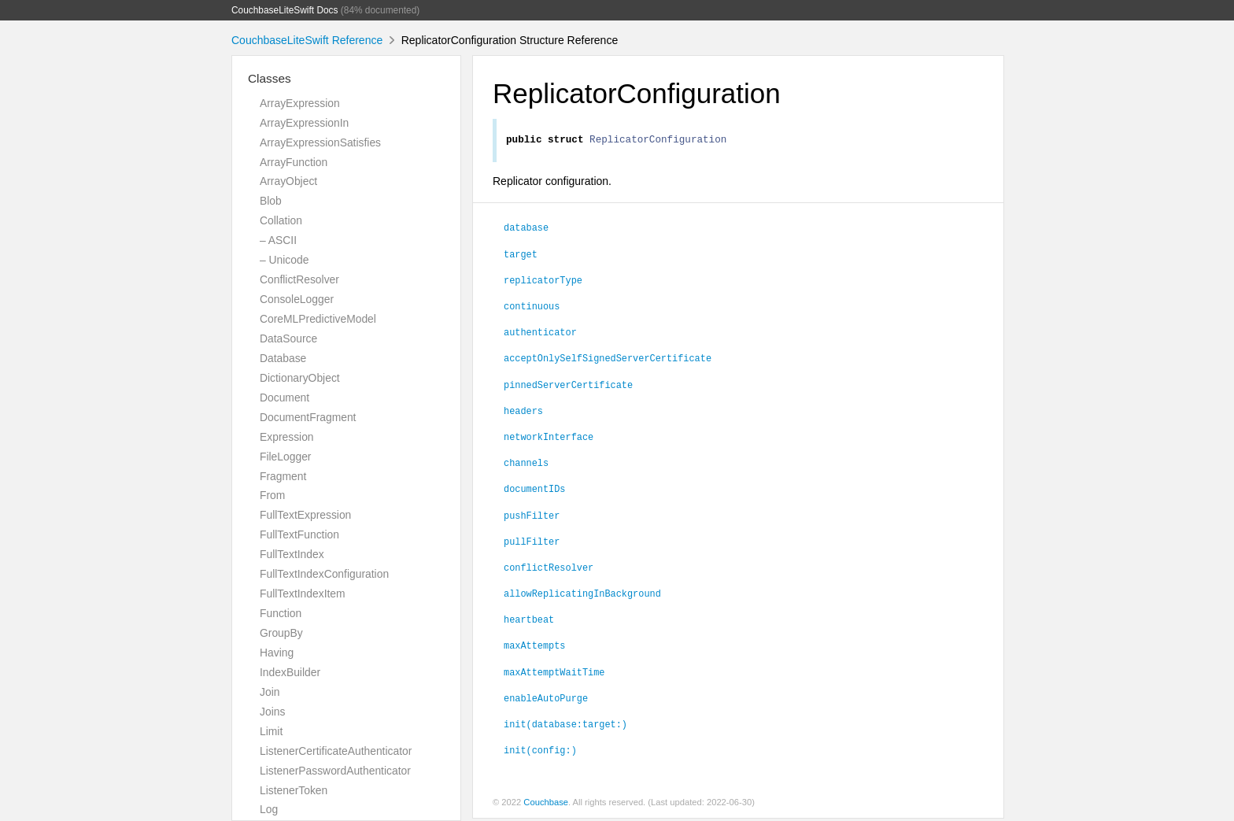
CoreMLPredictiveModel (318, 318)
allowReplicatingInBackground (582, 595)
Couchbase (545, 804)
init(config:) (540, 751)
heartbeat (529, 621)
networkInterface (548, 438)
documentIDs (534, 490)
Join (269, 692)
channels (526, 464)
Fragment (283, 476)
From (272, 495)
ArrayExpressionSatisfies (320, 142)
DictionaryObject (300, 378)
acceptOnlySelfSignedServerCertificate (607, 359)
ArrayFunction (293, 162)
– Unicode (284, 259)
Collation (281, 220)
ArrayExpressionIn (304, 122)
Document (284, 397)
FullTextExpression (305, 515)
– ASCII (278, 240)
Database (283, 358)
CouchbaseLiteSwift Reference (306, 40)
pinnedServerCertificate (568, 386)
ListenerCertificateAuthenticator (336, 751)
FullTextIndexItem (302, 593)
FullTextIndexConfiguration (324, 574)
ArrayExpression (300, 103)
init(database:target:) (565, 725)
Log (269, 809)
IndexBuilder (290, 672)
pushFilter (532, 517)
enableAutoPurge (546, 699)
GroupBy (281, 633)
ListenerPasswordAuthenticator (335, 770)
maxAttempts (534, 647)
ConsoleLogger (297, 299)
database (526, 229)
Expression (287, 437)
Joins (272, 711)
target (521, 256)
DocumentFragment (308, 417)
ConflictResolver (299, 279)
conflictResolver (548, 569)
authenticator (540, 333)
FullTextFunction (299, 534)
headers (523, 412)
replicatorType (543, 282)
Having (277, 652)
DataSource (288, 338)
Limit (271, 731)
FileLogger (286, 456)
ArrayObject (288, 181)
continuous (532, 307)
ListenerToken (293, 790)
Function (280, 613)
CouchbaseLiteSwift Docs (284, 10)
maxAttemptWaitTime (554, 674)
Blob (271, 200)
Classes (269, 78)
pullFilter (532, 543)
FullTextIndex (292, 554)
